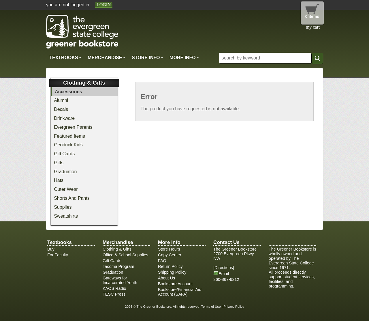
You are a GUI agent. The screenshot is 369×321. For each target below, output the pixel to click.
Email (224, 273)
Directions (223, 267)
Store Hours (169, 249)
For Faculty (57, 255)
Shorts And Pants (72, 198)
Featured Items (69, 136)
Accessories (68, 91)
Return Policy (170, 266)
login (104, 4)
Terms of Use (211, 306)
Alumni (61, 100)
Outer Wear (66, 189)
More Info (184, 57)
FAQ (162, 260)
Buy (50, 249)
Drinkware (64, 118)
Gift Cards (64, 153)
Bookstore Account (175, 283)
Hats (58, 180)
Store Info (147, 57)
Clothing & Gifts (117, 249)
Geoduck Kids (68, 144)
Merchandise (106, 57)
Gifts (58, 162)
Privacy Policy (233, 306)
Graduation (65, 171)
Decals (61, 109)
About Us (166, 278)
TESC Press (114, 294)
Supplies (62, 207)
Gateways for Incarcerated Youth (120, 280)
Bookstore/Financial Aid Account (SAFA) (179, 291)
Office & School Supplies (125, 255)
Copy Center (169, 255)
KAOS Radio (114, 288)
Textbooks (65, 57)
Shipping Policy (172, 272)
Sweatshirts (66, 216)
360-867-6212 (226, 279)
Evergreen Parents (73, 127)
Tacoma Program (118, 266)
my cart (313, 27)
